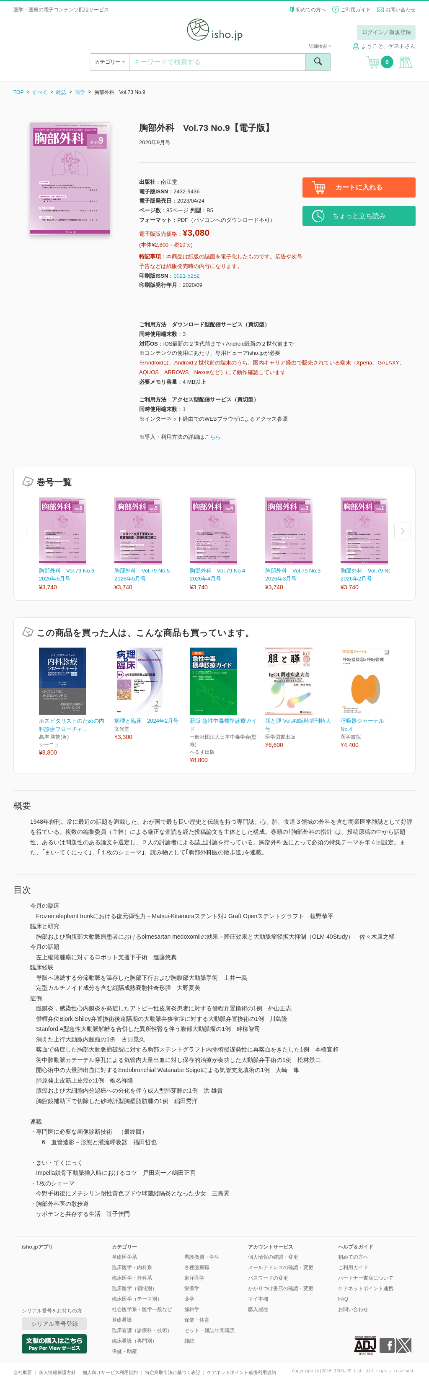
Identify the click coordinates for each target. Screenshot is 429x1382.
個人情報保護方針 (57, 1372)
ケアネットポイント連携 (365, 1288)
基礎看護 (122, 1320)
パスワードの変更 (268, 1278)
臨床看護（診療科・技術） (142, 1330)
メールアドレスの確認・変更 (280, 1267)
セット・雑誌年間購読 (209, 1330)
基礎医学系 (124, 1257)
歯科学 (191, 1309)
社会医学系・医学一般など (142, 1309)
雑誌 (61, 92)
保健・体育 (196, 1320)
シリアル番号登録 (54, 1323)
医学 (80, 92)
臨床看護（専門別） (134, 1341)
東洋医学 (194, 1278)
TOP (18, 92)
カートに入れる (359, 187)
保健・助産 (124, 1351)
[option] (76, 544)
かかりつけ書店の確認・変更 (280, 1288)
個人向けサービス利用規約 (110, 1372)
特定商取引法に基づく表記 (172, 1372)
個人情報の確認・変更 (273, 1257)
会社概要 (22, 1372)
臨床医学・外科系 (132, 1278)
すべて (39, 92)
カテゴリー (109, 62)
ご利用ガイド (356, 10)
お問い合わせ (400, 10)
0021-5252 (186, 276)
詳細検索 (320, 46)
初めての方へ (311, 10)
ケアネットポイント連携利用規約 (241, 1372)
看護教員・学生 (202, 1257)
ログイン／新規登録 (386, 32)
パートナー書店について (365, 1278)
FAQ (343, 1299)
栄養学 (191, 1288)
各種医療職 (196, 1267)
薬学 (189, 1299)
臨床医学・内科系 (132, 1267)
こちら (212, 437)
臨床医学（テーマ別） (137, 1299)
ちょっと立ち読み (359, 215)
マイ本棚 (258, 1299)
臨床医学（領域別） (134, 1288)
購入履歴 (258, 1309)
